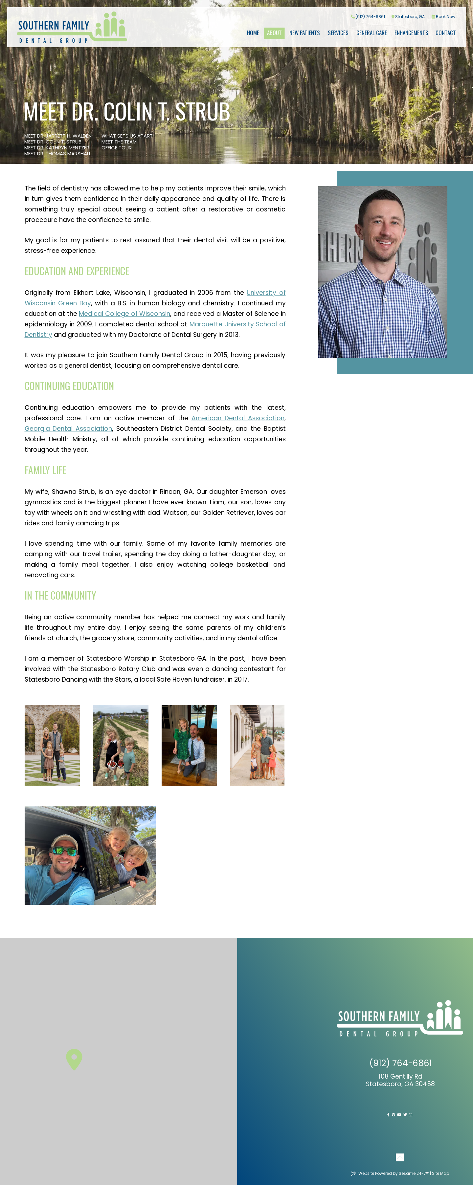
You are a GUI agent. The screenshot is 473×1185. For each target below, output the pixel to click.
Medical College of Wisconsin (124, 313)
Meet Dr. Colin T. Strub (52, 142)
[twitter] (405, 1115)
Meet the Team (119, 142)
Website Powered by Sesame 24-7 (390, 1173)
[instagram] (410, 1115)
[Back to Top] (400, 1156)
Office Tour (116, 148)
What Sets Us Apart (127, 136)
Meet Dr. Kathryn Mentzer (56, 148)
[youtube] (399, 1115)
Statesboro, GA (408, 16)
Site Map (440, 1173)
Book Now (443, 16)
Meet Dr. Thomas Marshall (57, 154)
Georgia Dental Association (68, 428)
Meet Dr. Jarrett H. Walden (58, 136)
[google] (393, 1115)
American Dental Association (237, 418)
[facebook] (388, 1115)
